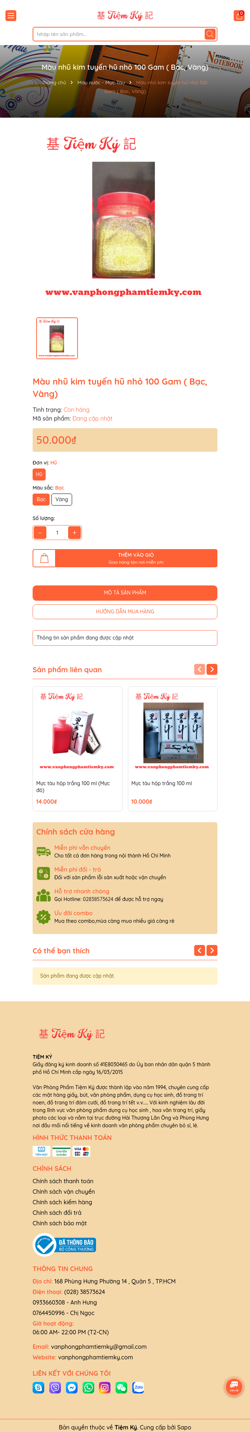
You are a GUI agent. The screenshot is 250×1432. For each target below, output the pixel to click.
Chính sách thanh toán (63, 1181)
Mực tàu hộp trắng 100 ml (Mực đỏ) (73, 787)
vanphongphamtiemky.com (95, 1357)
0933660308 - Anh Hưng (65, 1302)
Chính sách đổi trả (57, 1212)
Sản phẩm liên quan (67, 669)
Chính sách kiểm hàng (62, 1202)
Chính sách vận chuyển (64, 1191)
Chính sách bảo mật (60, 1223)
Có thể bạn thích (61, 950)
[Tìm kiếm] (210, 34)
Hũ (39, 474)
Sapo (184, 1427)
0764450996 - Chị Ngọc (64, 1313)
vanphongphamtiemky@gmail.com (99, 1346)
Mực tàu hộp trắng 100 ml (162, 783)
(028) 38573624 (84, 1291)
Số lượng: (44, 518)
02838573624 (98, 899)
